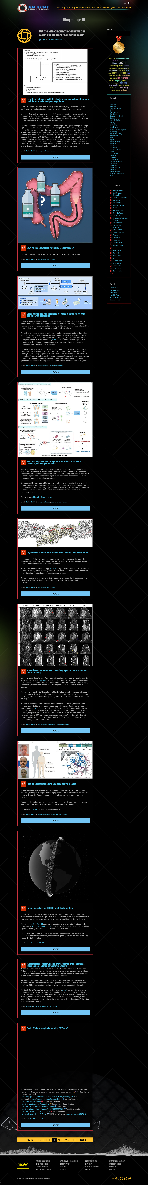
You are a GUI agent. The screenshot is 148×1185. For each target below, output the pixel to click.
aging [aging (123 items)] (111, 58)
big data (112, 140)
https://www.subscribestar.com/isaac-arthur (37, 1107)
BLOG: (62, 1164)
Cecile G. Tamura (118, 232)
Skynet (112, 118)
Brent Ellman (117, 255)
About (58, 8)
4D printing (113, 106)
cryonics (113, 169)
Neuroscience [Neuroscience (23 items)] (127, 81)
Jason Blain (117, 263)
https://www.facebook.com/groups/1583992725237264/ (42, 1109)
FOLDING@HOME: (89, 1167)
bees (111, 138)
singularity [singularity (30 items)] (127, 85)
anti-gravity (113, 126)
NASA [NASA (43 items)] (123, 81)
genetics (48, 502)
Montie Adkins (117, 266)
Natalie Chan (117, 248)
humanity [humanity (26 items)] (128, 73)
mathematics (49, 724)
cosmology (113, 165)
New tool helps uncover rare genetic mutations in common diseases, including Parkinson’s (54, 463)
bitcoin (112, 151)
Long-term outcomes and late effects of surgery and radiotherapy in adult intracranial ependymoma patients (58, 100)
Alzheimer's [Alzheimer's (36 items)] (118, 59)
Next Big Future (115, 295)
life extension (54, 814)
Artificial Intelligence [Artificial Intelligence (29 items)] (116, 61)
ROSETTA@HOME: (41, 1170)
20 (59, 1140)
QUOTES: (111, 1170)
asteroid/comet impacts (118, 130)
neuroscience (49, 365)
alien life (113, 124)
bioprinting (113, 147)
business (113, 155)
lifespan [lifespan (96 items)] (111, 81)
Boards (68, 8)
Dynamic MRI (39, 708)
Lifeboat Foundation (29, 1178)
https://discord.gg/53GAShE (75, 1114)
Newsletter (106, 8)
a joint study (54, 569)
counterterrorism (115, 167)
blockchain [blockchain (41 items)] (126, 66)
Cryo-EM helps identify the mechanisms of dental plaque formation (57, 553)
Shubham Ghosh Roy (31, 151)
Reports (81, 8)
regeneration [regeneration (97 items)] (113, 85)
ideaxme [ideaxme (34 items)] (110, 75)
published (55, 340)
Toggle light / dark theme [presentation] (129, 3)
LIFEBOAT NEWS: (65, 1161)
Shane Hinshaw (118, 243)
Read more (55, 157)
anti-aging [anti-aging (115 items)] (125, 58)
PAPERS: (63, 1170)
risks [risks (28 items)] (123, 85)
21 (62, 1140)
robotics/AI (56, 724)
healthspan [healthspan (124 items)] (122, 73)
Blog (63, 8)
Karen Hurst (117, 215)
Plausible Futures (115, 297)
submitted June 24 (36, 924)
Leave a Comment (51, 151)
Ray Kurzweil (114, 112)
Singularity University (117, 116)
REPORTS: (63, 1167)
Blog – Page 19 (74, 20)
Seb (114, 258)
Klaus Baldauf (117, 230)
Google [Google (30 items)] (109, 73)
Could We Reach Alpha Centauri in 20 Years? (47, 1028)
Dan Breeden (29, 1006)
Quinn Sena (117, 200)
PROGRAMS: (112, 1167)
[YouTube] (125, 1178)
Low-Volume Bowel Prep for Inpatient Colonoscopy (50, 248)
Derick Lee (116, 237)
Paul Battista (117, 208)
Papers (87, 8)
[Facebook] (114, 1178)
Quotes (113, 8)
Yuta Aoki (116, 235)
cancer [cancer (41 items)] (116, 68)
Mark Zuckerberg (115, 120)
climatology (114, 159)
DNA (111, 110)
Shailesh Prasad (118, 205)
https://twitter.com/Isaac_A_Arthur (34, 1114)
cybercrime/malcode (117, 173)
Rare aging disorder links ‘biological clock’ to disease (51, 784)
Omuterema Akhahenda (117, 226)
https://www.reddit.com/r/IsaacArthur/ (35, 1111)
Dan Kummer (117, 223)
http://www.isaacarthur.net (31, 1102)
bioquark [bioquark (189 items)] (116, 63)
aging (112, 122)
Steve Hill (116, 253)
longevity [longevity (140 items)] (118, 80)
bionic (112, 145)
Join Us (99, 8)
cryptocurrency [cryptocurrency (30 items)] (121, 68)
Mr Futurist (113, 293)
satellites (43, 943)
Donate (93, 8)
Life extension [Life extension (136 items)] (122, 78)
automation (114, 136)
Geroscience (114, 288)
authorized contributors (55, 39)
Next (82, 1140)
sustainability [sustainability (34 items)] (117, 88)
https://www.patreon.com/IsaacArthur (35, 1104)
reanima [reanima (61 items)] (116, 83)
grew (64, 990)
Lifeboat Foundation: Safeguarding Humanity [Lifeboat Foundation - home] (33, 8)
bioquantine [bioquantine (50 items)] (124, 61)
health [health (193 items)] (114, 73)
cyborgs (112, 175)
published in (41, 497)
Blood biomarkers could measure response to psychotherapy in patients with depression (56, 315)
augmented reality (116, 134)
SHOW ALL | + (113, 273)
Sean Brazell (117, 250)
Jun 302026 (23, 100)
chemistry (113, 157)
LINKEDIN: (87, 1161)
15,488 (73, 1140)
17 (46, 1140)
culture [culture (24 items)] (125, 68)
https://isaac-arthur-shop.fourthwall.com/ (46, 1099)
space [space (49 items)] (111, 88)
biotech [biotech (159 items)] (123, 63)
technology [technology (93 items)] (124, 88)
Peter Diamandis (115, 108)
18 (50, 1140)
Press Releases (126, 8)
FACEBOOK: (40, 1161)
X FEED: (39, 1164)
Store (118, 8)
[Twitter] (117, 1178)
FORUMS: (87, 1170)
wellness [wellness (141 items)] (124, 90)
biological (113, 144)
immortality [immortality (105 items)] (117, 75)
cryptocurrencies (115, 171)
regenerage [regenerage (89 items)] (124, 83)
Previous (30, 1140)
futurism (35, 1119)
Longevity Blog (115, 290)
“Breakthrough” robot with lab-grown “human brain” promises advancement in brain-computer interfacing (55, 965)
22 (66, 1140)
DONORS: (87, 1164)
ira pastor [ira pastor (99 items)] (113, 78)
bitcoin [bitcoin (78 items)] (121, 66)
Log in (43, 39)
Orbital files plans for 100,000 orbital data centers (50, 908)
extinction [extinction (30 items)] (119, 70)
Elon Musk (113, 114)
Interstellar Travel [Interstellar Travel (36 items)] (126, 75)
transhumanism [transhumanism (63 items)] (115, 90)
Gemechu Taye (118, 210)
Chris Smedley (117, 271)
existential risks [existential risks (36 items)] (113, 70)
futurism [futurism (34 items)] (127, 70)
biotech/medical (42, 151)
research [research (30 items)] (120, 85)
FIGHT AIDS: (40, 1167)
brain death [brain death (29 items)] (111, 68)
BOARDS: (111, 1164)
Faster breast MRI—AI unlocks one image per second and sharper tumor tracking (57, 672)
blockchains (114, 153)
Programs (75, 8)
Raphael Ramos (118, 245)
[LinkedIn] (121, 1178)
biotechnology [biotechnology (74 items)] (114, 66)
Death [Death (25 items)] (128, 68)
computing (113, 163)
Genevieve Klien (29, 943)
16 (43, 1140)
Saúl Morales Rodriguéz (117, 194)
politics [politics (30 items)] (112, 83)
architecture (114, 128)
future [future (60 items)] (123, 70)
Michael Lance (118, 261)
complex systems (116, 161)
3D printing (113, 104)
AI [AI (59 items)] (114, 59)
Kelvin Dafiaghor (118, 213)
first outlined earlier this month (43, 926)
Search (128, 33)
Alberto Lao (116, 240)
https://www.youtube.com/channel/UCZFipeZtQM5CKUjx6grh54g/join (47, 1097)
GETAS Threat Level (24, 1164)
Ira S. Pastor (117, 268)
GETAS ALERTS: (112, 1161)
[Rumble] (129, 1178)
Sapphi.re (47, 1178)
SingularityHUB (115, 300)
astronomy (113, 132)
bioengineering (115, 142)
